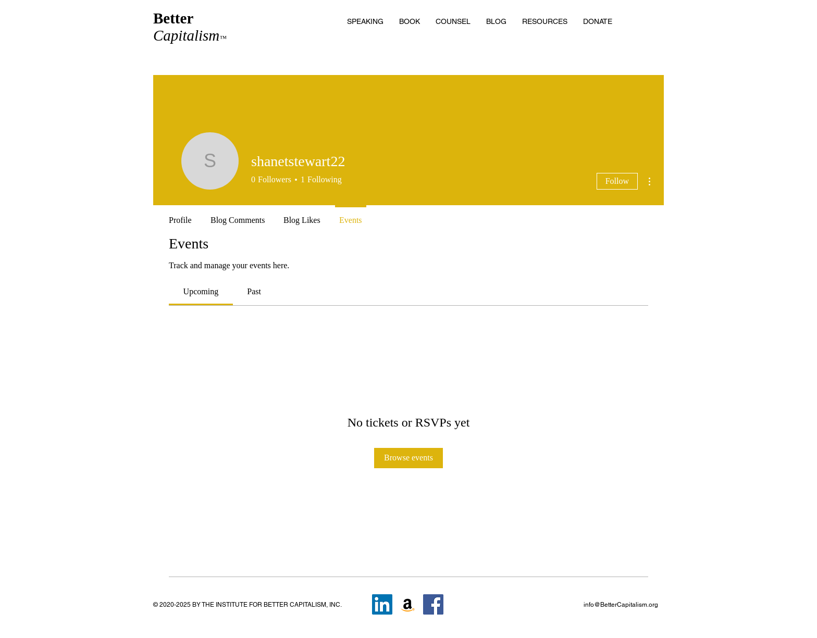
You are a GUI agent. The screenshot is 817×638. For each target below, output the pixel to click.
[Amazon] (408, 604)
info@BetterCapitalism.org (621, 604)
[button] (544, 21)
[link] (201, 291)
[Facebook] (433, 604)
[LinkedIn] (382, 604)
